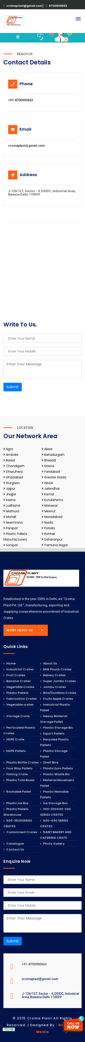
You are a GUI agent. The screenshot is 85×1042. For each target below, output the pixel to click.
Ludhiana (11, 505)
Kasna (9, 500)
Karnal (48, 494)
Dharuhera (13, 471)
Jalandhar (51, 488)
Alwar (47, 449)
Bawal (9, 460)
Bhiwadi (49, 460)
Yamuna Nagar (55, 545)
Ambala (10, 454)
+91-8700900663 (20, 100)
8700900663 (56, 6)
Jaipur (9, 488)
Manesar (50, 505)
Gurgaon (11, 483)
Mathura (11, 511)
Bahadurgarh (53, 454)
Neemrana (13, 522)
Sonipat (10, 545)
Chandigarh (13, 466)
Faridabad (51, 471)
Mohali (9, 517)
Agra (8, 449)
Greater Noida (54, 477)
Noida (47, 522)
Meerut (49, 511)
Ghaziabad (13, 477)
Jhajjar (9, 494)
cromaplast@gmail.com (23, 6)
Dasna (48, 466)
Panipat (10, 528)
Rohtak (48, 534)
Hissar (47, 483)
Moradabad (52, 517)
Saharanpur (52, 539)
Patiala (48, 528)
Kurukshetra (52, 500)
